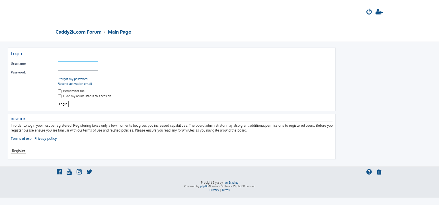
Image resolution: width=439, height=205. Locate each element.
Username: (66, 63)
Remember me (119, 91)
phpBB (204, 186)
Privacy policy (93, 138)
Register (66, 151)
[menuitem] (369, 12)
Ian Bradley (231, 182)
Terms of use (69, 138)
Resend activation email (123, 84)
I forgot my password (121, 79)
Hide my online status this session (132, 96)
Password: (66, 72)
